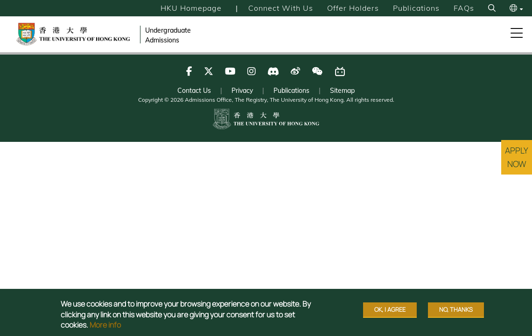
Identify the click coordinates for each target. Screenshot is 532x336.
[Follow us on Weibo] (295, 71)
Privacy (242, 90)
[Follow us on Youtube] (230, 71)
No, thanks (456, 309)
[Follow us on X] (208, 71)
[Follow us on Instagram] (251, 71)
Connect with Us (280, 8)
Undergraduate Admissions (168, 35)
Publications (416, 8)
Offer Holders (353, 8)
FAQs (464, 8)
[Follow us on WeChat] (317, 71)
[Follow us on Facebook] (189, 71)
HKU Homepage (191, 8)
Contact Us (194, 90)
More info (105, 325)
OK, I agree (390, 309)
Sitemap (342, 90)
